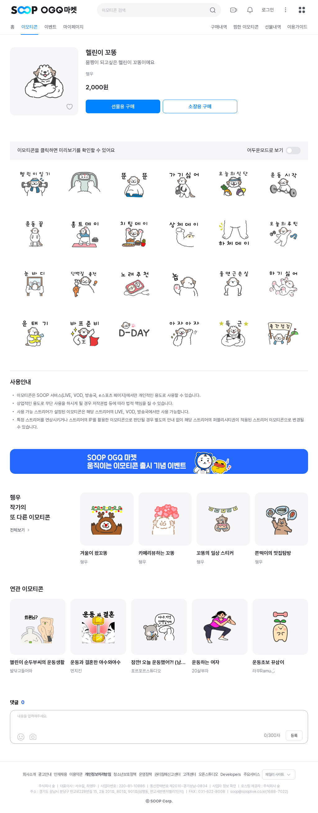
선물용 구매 (122, 107)
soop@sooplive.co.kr (248, 791)
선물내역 (273, 27)
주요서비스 (251, 774)
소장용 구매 (200, 107)
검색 (213, 10)
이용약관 (75, 774)
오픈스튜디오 (208, 774)
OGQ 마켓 (59, 10)
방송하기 (234, 10)
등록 (294, 735)
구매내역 (219, 27)
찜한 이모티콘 (246, 27)
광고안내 (44, 774)
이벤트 (50, 27)
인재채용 (60, 774)
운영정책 (145, 774)
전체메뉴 (302, 10)
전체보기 (17, 530)
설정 (285, 10)
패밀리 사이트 (275, 774)
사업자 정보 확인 (224, 786)
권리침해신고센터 (167, 774)
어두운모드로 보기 (274, 150)
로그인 (268, 10)
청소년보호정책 (124, 774)
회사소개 (29, 774)
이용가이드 (297, 27)
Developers (230, 774)
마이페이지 (73, 27)
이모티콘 (29, 27)
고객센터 (189, 774)
